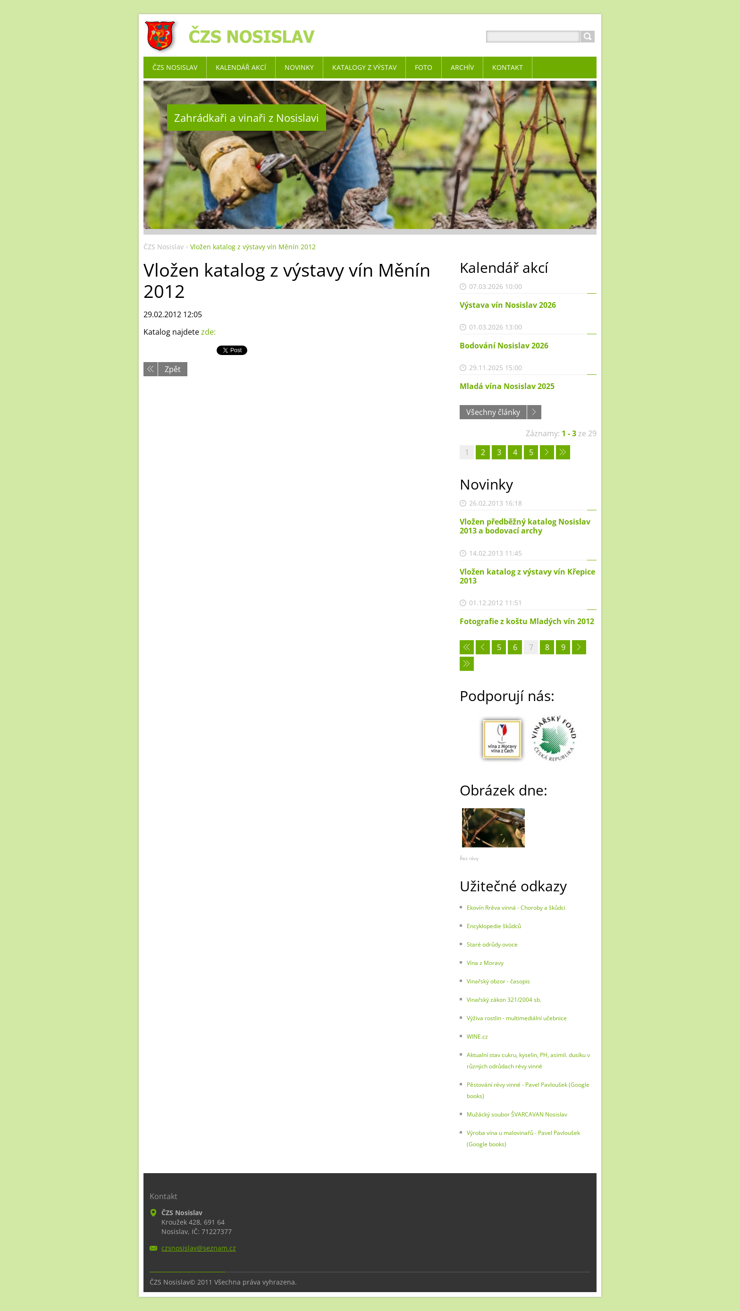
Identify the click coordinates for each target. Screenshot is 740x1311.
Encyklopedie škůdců (494, 926)
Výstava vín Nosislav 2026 (508, 305)
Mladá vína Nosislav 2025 (507, 386)
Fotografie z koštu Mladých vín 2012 (527, 621)
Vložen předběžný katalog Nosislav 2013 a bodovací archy (525, 526)
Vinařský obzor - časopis (498, 981)
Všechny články (493, 412)
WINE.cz (477, 1036)
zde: (208, 332)
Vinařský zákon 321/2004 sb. (504, 1000)
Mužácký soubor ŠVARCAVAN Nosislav (517, 1114)
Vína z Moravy (485, 963)
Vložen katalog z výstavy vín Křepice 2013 (527, 576)
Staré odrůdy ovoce (492, 944)
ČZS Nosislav (163, 246)
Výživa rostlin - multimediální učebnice (517, 1018)
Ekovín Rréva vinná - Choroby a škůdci (516, 908)
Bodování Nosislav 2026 (504, 345)
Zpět (173, 369)
